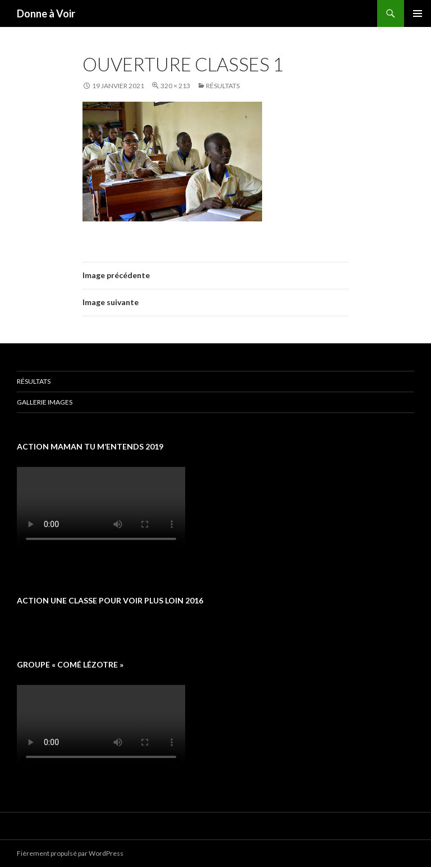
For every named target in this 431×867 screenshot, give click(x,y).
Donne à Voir (46, 13)
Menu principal (417, 13)
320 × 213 (175, 85)
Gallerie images (44, 402)
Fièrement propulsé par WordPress (70, 853)
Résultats (223, 85)
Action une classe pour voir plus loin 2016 (110, 600)
